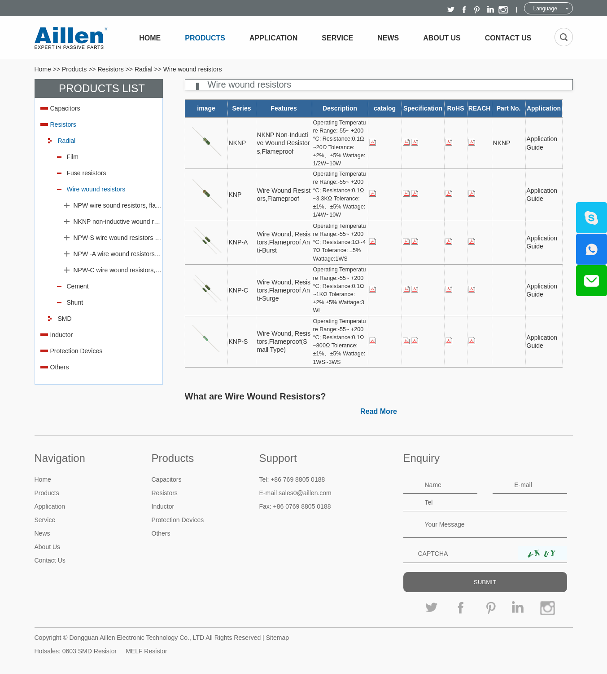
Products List (102, 88)
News (388, 38)
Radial (144, 69)
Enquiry (421, 458)
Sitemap (277, 637)
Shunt (75, 302)
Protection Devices (76, 351)
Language (545, 8)
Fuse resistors (86, 173)
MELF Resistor (146, 651)
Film (73, 156)
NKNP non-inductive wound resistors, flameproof (118, 221)
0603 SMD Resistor (89, 651)
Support (278, 458)
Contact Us (508, 38)
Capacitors (65, 108)
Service (337, 38)
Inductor (61, 334)
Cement (78, 286)
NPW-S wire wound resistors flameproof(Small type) (118, 237)
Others (59, 367)
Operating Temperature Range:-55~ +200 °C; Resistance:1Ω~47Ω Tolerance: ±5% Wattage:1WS (339, 242)
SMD (65, 318)
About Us (442, 38)
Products (205, 38)
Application (273, 38)
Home (150, 38)
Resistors (110, 69)
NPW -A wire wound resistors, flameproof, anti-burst (118, 253)
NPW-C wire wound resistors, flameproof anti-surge (118, 270)
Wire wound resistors (192, 69)
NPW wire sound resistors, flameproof (118, 205)
